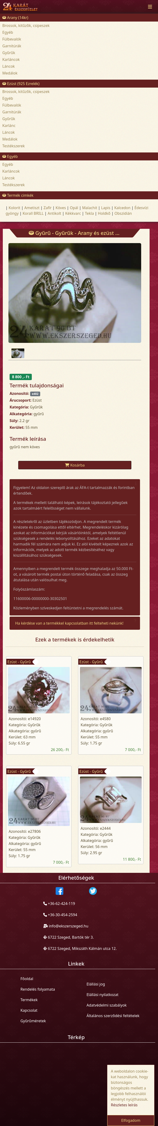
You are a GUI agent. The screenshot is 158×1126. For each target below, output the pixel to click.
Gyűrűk (8, 52)
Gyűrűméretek (33, 1020)
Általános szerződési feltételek (112, 1015)
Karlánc (8, 125)
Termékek (29, 999)
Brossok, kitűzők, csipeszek (26, 25)
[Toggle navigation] (150, 6)
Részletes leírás (124, 1104)
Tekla (89, 213)
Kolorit (14, 207)
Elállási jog (95, 984)
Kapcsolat (28, 1010)
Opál (74, 207)
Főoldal (26, 978)
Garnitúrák (11, 45)
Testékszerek (13, 145)
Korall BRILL (33, 213)
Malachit (89, 207)
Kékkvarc (73, 213)
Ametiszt (32, 207)
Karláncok (11, 59)
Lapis (105, 207)
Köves (61, 207)
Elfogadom (130, 1120)
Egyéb (7, 32)
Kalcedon (122, 207)
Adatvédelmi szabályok (106, 1005)
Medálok (10, 73)
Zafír (47, 207)
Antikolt (54, 213)
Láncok (8, 66)
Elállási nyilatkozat (102, 994)
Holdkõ (104, 213)
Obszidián (123, 213)
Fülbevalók (11, 39)
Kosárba (75, 465)
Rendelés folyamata (37, 989)
